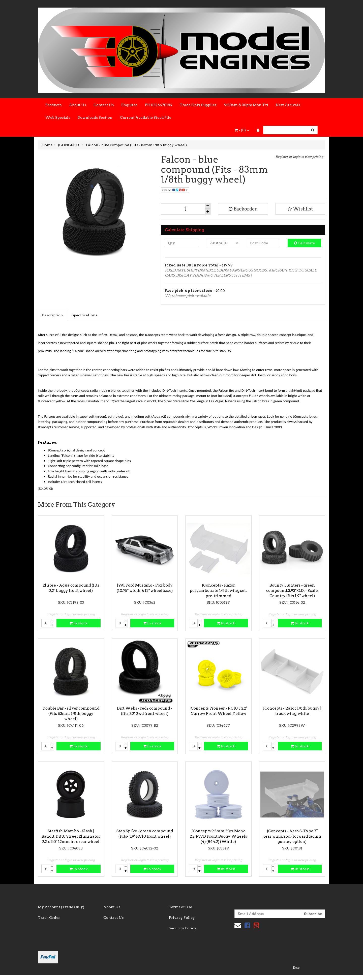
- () (242, 130)
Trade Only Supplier (198, 105)
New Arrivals (288, 105)
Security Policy (182, 928)
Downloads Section (95, 117)
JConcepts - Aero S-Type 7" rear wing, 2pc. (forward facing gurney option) (292, 836)
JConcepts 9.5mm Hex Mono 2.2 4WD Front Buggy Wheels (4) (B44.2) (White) (218, 836)
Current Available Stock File (145, 117)
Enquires (129, 105)
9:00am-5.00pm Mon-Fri (246, 105)
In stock (78, 623)
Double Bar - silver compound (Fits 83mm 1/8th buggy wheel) (71, 713)
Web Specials (57, 117)
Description (52, 315)
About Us (77, 105)
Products (53, 105)
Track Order (49, 918)
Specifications (84, 315)
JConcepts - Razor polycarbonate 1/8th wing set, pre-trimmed (218, 590)
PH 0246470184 (158, 105)
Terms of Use (180, 907)
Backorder (243, 208)
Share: (175, 190)
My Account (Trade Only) (61, 907)
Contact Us (104, 105)
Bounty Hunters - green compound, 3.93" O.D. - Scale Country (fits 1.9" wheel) (292, 590)
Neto (296, 967)
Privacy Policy (182, 918)
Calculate (304, 243)
